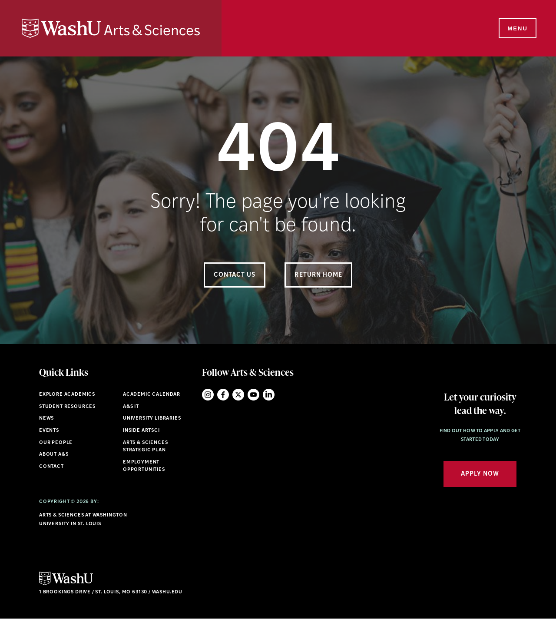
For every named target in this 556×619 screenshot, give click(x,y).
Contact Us (235, 275)
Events (49, 430)
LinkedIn (268, 395)
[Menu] (516, 28)
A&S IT (131, 406)
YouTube (253, 395)
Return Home (318, 275)
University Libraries (152, 418)
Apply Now (480, 474)
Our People (56, 442)
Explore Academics (67, 394)
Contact (51, 466)
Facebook (223, 395)
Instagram (208, 395)
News (46, 418)
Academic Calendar (151, 394)
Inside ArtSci (141, 430)
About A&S (53, 454)
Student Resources (67, 406)
